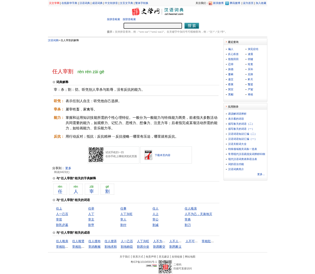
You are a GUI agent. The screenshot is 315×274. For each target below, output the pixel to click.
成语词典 (97, 3)
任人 (155, 208)
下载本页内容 (162, 155)
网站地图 (190, 256)
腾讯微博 (235, 3)
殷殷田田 (233, 59)
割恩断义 (175, 246)
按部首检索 (129, 19)
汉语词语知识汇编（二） (242, 133)
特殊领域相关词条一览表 (242, 149)
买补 (250, 69)
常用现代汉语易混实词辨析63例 (246, 154)
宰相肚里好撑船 (212, 241)
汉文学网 (54, 3)
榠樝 (250, 59)
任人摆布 (94, 241)
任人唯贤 (78, 241)
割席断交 (159, 246)
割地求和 (111, 246)
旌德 (230, 69)
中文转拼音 (111, 3)
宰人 (123, 219)
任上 (59, 208)
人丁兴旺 (126, 214)
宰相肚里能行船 (66, 246)
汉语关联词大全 (237, 144)
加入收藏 (261, 3)
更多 (68, 168)
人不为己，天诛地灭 (198, 214)
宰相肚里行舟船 (83, 246)
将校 (250, 94)
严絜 (250, 89)
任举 (91, 208)
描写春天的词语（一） (241, 128)
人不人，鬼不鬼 (180, 241)
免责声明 (151, 256)
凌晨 (250, 54)
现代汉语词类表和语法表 (242, 159)
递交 (230, 79)
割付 (123, 225)
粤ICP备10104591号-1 (144, 261)
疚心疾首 (233, 54)
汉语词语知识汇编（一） (242, 139)
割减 (155, 225)
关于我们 (125, 256)
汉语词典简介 (236, 169)
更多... (261, 174)
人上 (155, 214)
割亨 (91, 225)
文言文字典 (126, 3)
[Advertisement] (128, 53)
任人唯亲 (191, 208)
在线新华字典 (69, 3)
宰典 (188, 219)
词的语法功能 (236, 164)
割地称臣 (127, 246)
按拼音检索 (113, 19)
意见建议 (164, 256)
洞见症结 (253, 49)
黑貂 (230, 94)
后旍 (250, 74)
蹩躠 (250, 84)
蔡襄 (230, 84)
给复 (250, 64)
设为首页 (248, 3)
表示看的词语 (236, 118)
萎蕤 (230, 74)
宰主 (91, 219)
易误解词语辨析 (237, 113)
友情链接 (177, 256)
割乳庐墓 (62, 225)
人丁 (91, 214)
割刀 (188, 225)
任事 (123, 208)
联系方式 (138, 256)
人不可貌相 (193, 241)
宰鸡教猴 (94, 246)
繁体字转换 (141, 3)
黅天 (250, 79)
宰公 (155, 219)
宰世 (59, 219)
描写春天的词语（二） (241, 123)
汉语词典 (84, 3)
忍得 (230, 64)
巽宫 (230, 89)
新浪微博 (218, 3)
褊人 (230, 49)
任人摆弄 (111, 241)
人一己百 (62, 214)
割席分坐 (143, 246)
